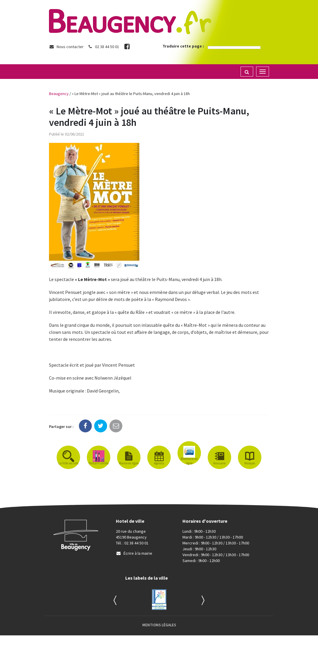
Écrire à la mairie (134, 553)
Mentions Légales (159, 624)
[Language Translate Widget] (234, 47)
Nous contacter (66, 46)
